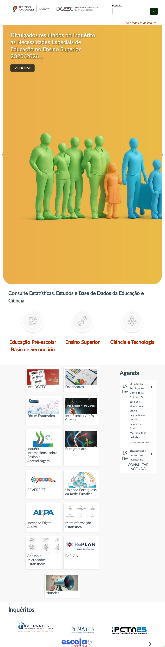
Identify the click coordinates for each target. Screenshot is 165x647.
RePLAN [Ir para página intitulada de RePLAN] (81, 548)
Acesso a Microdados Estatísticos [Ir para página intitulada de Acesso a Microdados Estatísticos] (43, 552)
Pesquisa (117, 5)
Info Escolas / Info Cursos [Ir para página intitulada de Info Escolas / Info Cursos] (81, 410)
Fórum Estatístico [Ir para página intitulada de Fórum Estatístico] (43, 408)
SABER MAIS (22, 68)
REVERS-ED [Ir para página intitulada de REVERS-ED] (43, 482)
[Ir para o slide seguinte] (162, 154)
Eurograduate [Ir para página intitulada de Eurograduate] (81, 441)
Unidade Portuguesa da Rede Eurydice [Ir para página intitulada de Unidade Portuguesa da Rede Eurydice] (81, 484)
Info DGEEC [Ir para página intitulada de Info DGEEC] (43, 379)
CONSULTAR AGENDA (138, 467)
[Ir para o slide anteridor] (2, 154)
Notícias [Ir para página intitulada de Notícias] (62, 585)
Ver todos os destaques (141, 23)
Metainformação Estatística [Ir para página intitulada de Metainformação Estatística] (81, 517)
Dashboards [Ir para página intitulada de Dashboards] (81, 379)
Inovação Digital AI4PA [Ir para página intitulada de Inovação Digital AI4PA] (43, 517)
